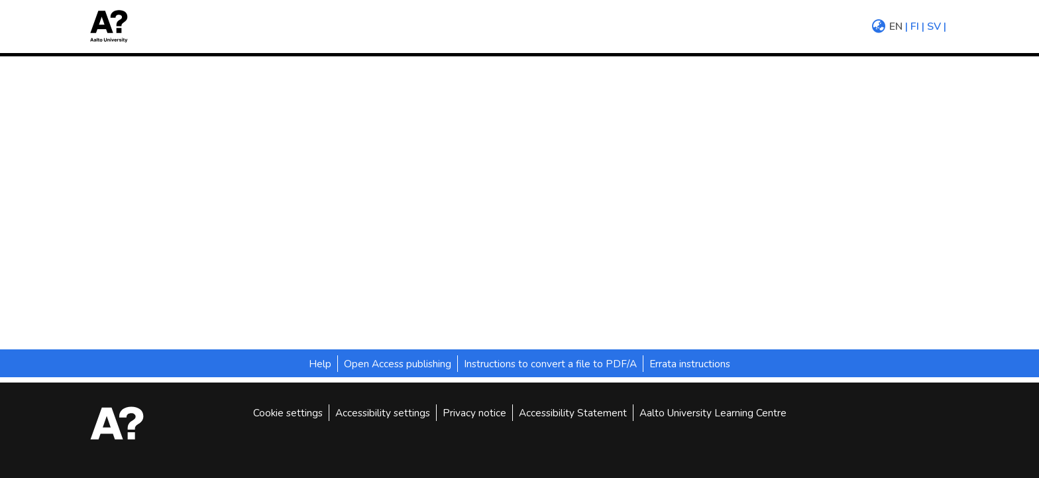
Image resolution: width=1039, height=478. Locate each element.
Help (320, 364)
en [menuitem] (895, 26)
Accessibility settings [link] (382, 413)
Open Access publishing (397, 364)
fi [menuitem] (914, 26)
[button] (113, 26)
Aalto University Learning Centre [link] (713, 413)
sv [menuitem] (934, 26)
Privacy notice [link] (474, 413)
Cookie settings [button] (288, 413)
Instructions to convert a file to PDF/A (550, 364)
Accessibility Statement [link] (573, 413)
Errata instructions (689, 364)
